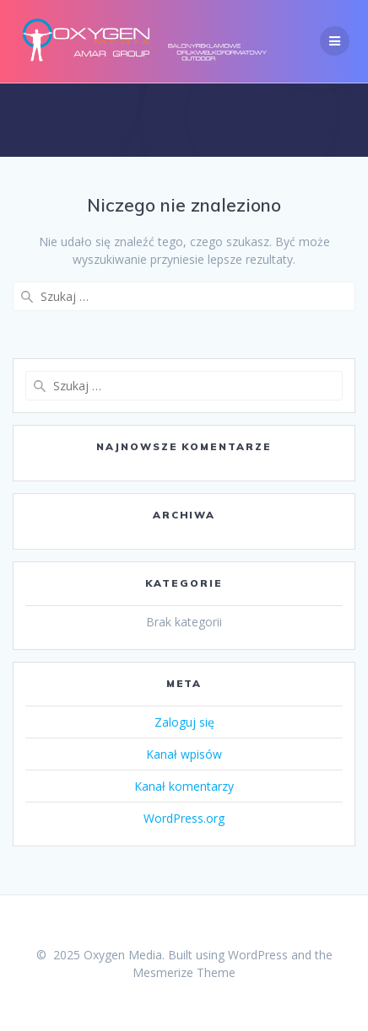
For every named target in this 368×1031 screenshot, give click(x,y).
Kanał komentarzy (184, 786)
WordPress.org (184, 818)
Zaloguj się (184, 722)
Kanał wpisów (184, 754)
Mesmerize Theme (184, 972)
